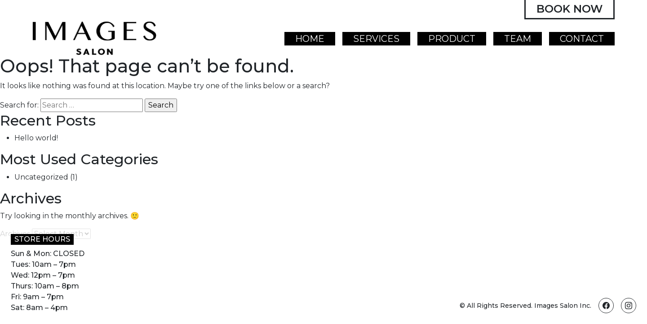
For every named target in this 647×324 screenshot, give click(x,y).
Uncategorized (41, 177)
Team (517, 38)
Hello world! (36, 138)
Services (376, 38)
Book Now (569, 8)
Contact (582, 38)
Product (451, 38)
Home (309, 38)
